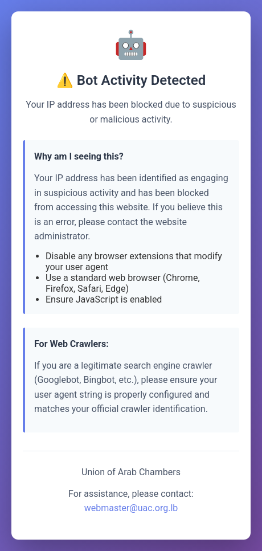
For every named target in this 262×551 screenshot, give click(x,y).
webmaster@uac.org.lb (131, 508)
